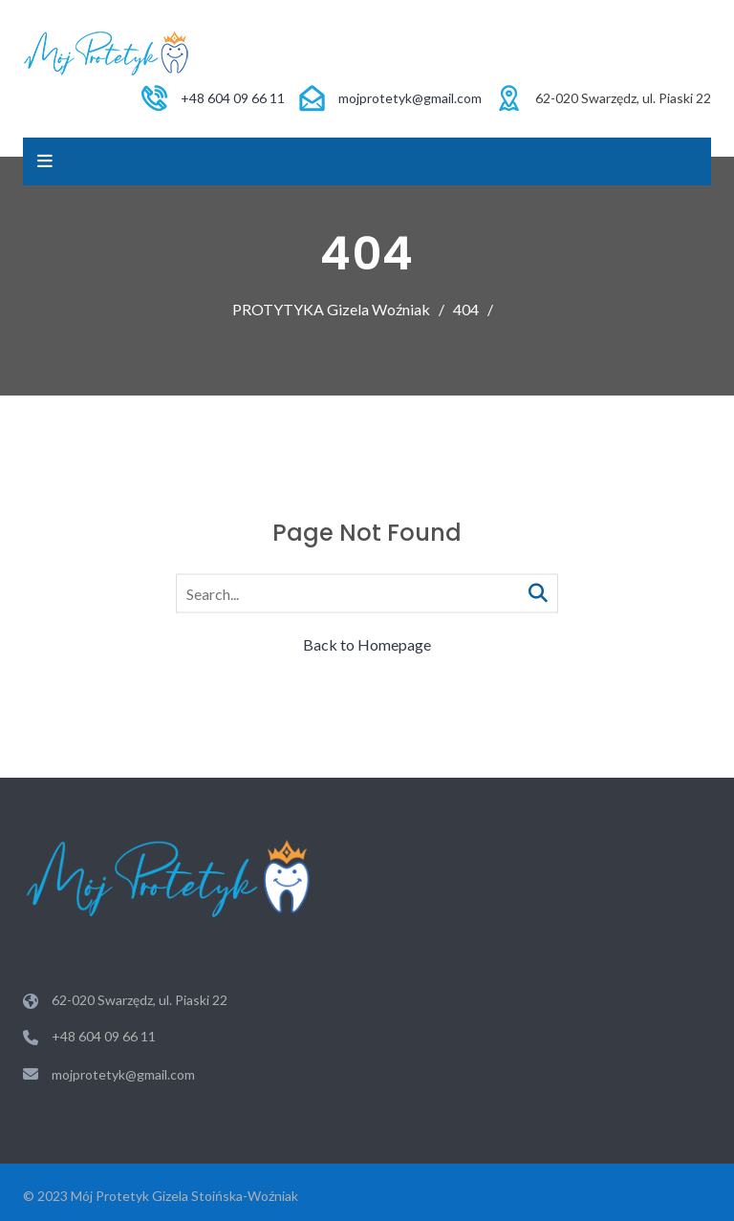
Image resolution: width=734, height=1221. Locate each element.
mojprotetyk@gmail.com (410, 98)
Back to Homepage (367, 644)
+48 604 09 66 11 (233, 98)
